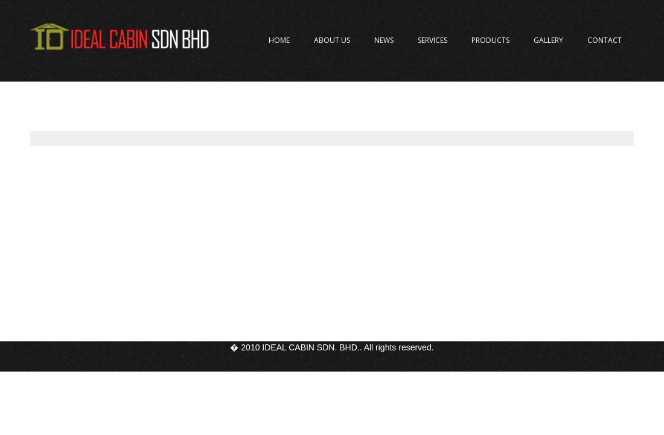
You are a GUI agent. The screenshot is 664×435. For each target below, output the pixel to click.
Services (432, 40)
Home (279, 40)
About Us (332, 40)
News (384, 40)
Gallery (548, 40)
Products (490, 40)
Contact (604, 40)
